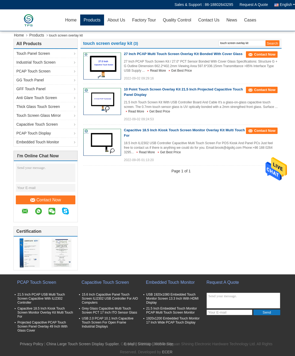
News (231, 20)
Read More (158, 70)
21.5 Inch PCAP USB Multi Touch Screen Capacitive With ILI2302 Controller (41, 298)
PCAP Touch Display (33, 133)
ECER (167, 352)
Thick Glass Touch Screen (38, 106)
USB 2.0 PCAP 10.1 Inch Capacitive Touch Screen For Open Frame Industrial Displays (108, 322)
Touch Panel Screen (33, 53)
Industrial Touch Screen (36, 62)
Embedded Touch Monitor (37, 142)
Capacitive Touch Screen (37, 124)
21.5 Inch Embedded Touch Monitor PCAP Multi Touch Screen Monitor (171, 310)
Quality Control (177, 20)
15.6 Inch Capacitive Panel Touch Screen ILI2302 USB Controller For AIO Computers (110, 298)
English (287, 4)
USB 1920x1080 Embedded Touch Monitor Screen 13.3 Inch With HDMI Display (172, 298)
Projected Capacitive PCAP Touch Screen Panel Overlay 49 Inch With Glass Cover (42, 326)
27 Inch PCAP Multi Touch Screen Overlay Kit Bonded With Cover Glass (183, 54)
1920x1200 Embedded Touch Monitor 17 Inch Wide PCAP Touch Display (173, 320)
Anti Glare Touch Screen (36, 98)
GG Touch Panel (30, 80)
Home (71, 20)
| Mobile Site (162, 344)
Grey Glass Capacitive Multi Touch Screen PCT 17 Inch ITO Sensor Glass (109, 310)
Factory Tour (144, 20)
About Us (116, 20)
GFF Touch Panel (31, 89)
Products (92, 20)
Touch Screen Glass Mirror (38, 115)
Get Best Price (181, 70)
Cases (250, 20)
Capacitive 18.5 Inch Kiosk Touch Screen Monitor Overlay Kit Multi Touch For (45, 312)
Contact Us (208, 20)
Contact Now (45, 200)
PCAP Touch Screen (33, 71)
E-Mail (129, 344)
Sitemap (144, 344)
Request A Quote (253, 4)
